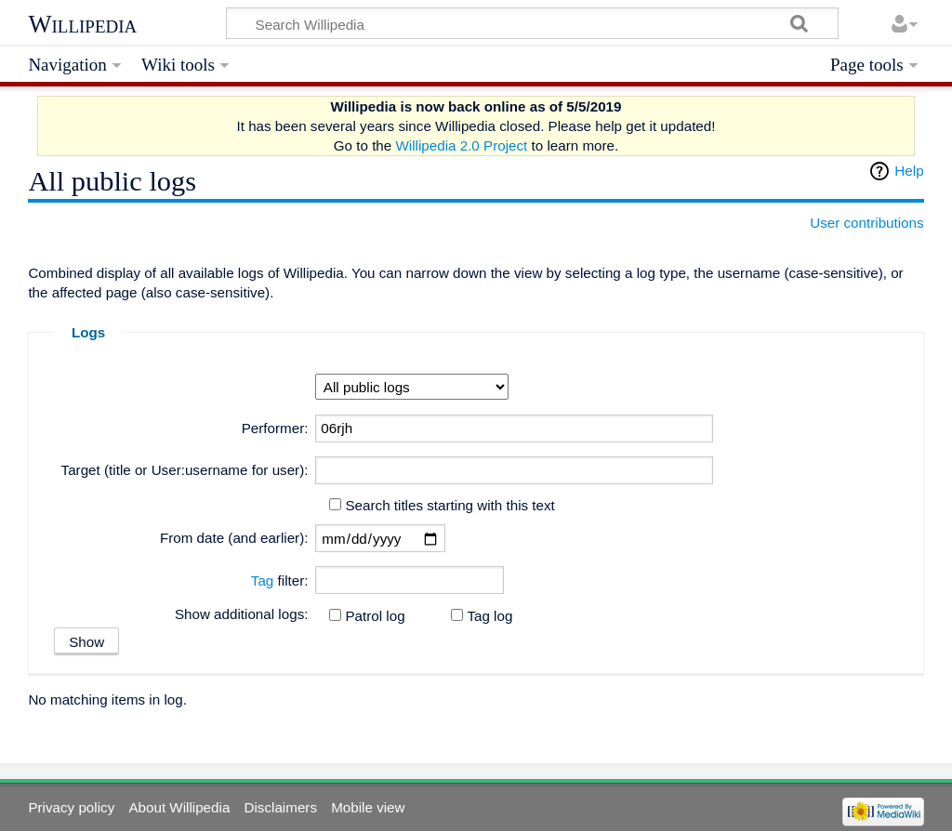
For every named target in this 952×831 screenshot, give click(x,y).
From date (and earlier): (234, 538)
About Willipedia (179, 807)
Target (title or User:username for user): (185, 470)
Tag (262, 580)
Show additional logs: (242, 614)
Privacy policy (71, 807)
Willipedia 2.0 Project (461, 145)
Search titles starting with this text (449, 505)
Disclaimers (281, 807)
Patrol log (374, 616)
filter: (280, 580)
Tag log (489, 616)
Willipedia (82, 24)
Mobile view (367, 807)
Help (908, 170)
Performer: (275, 428)
